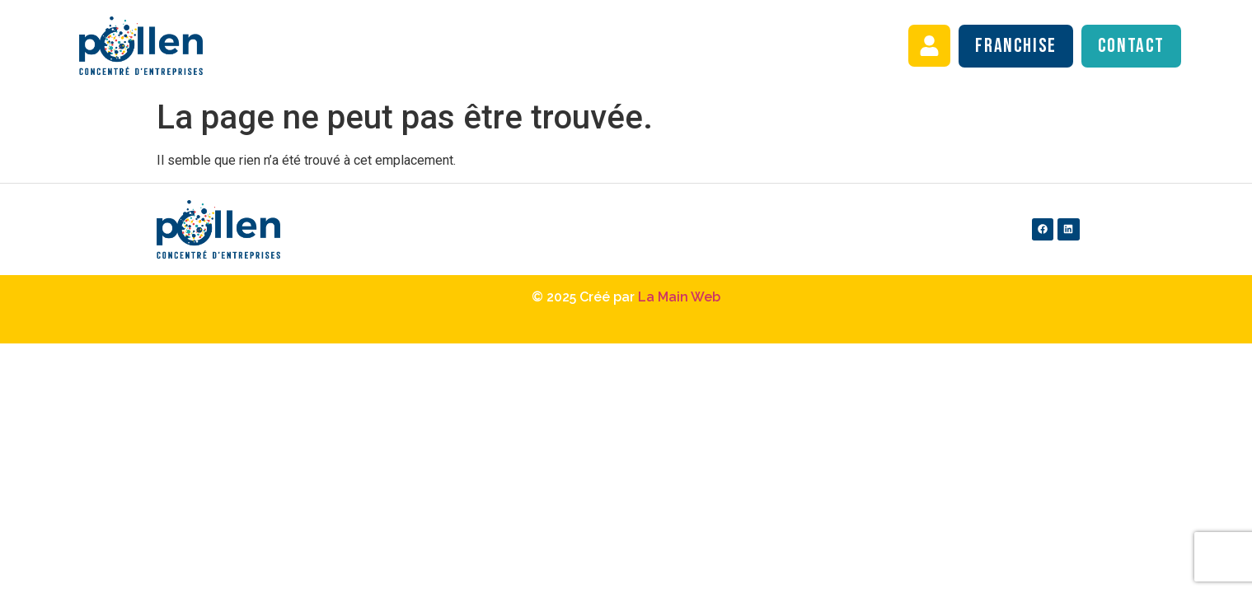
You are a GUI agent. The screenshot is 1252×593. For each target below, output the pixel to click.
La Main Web (679, 297)
